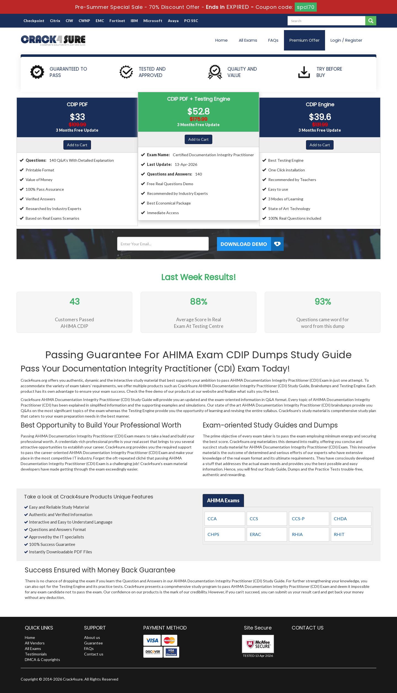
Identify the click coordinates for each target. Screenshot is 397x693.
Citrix (55, 20)
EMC (100, 20)
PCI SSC (191, 20)
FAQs (273, 40)
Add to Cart (77, 144)
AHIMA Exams (223, 500)
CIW (69, 20)
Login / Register (346, 40)
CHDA (340, 518)
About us (92, 637)
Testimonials (36, 654)
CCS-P (298, 518)
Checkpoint (33, 20)
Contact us (93, 654)
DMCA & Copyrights (42, 659)
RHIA (297, 534)
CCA (212, 518)
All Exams (248, 40)
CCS (254, 518)
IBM (134, 20)
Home (221, 40)
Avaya (173, 20)
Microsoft (152, 20)
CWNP (84, 20)
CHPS (213, 534)
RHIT (339, 534)
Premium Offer (304, 40)
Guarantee (93, 643)
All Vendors (35, 643)
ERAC (255, 534)
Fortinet (117, 20)
